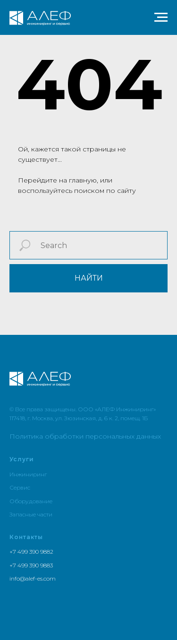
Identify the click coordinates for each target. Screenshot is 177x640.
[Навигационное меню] (161, 17)
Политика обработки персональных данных (85, 436)
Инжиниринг (28, 474)
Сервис (19, 487)
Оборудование (30, 501)
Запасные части (30, 514)
